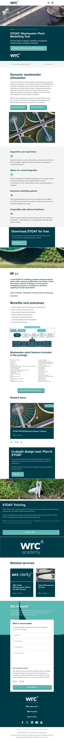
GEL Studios (45, 737)
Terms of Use (18, 729)
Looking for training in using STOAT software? (27, 48)
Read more (16, 474)
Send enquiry (32, 687)
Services (12, 29)
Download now (18, 243)
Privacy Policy (26, 729)
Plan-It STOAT (14, 100)
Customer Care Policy (43, 729)
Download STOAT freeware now (30, 390)
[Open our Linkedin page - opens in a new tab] (32, 722)
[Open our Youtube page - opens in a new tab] (36, 722)
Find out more (30, 532)
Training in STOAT (37, 107)
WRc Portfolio (32, 712)
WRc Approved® (32, 707)
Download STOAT (18, 107)
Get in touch (48, 64)
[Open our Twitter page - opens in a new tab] (27, 722)
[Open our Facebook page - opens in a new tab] (22, 722)
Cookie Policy (34, 729)
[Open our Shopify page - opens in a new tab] (41, 722)
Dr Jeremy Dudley (14, 64)
